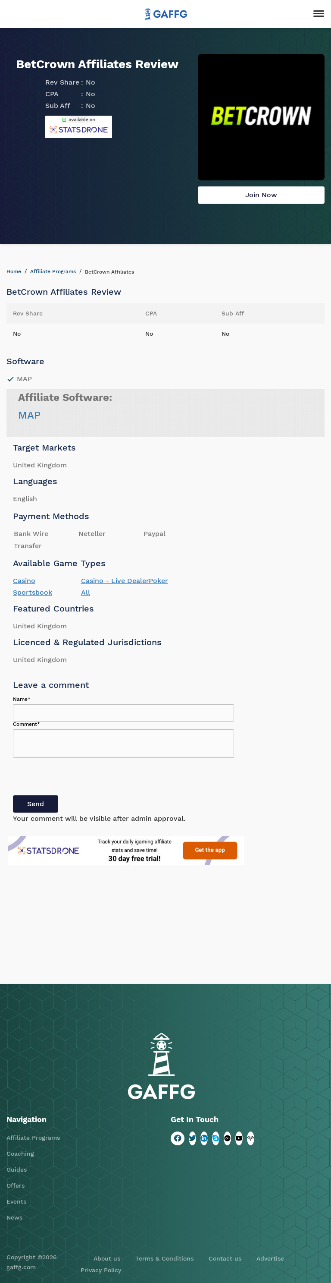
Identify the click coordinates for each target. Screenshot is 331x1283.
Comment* (26, 724)
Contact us (225, 1258)
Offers (15, 1185)
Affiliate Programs (53, 271)
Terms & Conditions (164, 1258)
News (14, 1217)
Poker (158, 581)
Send (35, 804)
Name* (22, 699)
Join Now (261, 195)
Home (13, 271)
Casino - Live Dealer (115, 581)
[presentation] (78, 778)
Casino (24, 581)
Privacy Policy (101, 1270)
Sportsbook (32, 592)
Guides (16, 1169)
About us (107, 1258)
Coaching (20, 1153)
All (85, 592)
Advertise (270, 1258)
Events (16, 1201)
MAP (29, 415)
